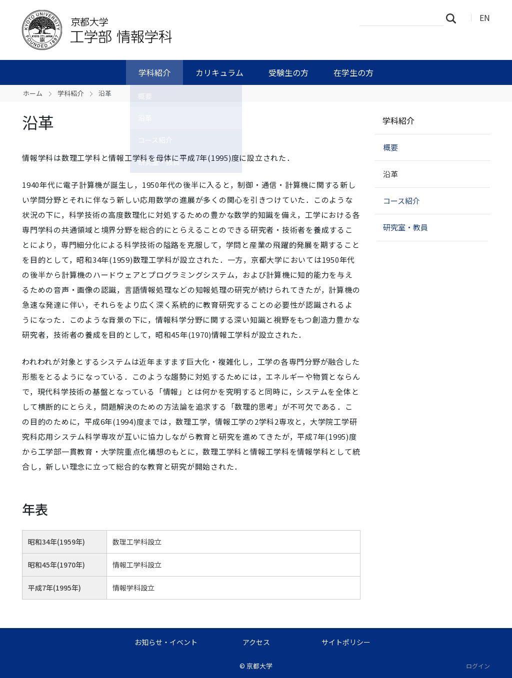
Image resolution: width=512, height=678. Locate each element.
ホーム (32, 93)
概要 (390, 147)
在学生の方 (354, 72)
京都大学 (259, 666)
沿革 (390, 173)
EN (485, 17)
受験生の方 (288, 72)
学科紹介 (154, 72)
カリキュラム (220, 72)
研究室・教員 (405, 227)
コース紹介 (401, 200)
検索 (454, 18)
